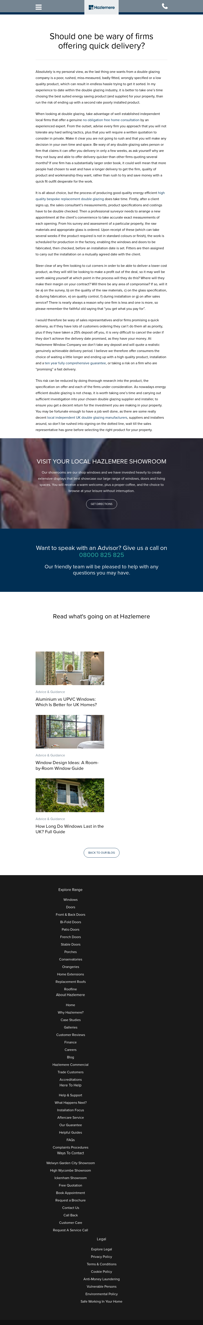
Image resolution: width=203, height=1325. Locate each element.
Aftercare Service (70, 1052)
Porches (70, 887)
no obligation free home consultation (111, 120)
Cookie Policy (101, 1207)
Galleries (70, 962)
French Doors (70, 872)
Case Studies (71, 955)
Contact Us (70, 1143)
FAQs (71, 1075)
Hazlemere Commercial (71, 1000)
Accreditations (71, 1015)
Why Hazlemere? (70, 947)
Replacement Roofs (71, 917)
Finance (70, 977)
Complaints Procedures (70, 1082)
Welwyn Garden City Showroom (70, 1098)
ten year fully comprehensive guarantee (75, 363)
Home (70, 940)
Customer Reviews (70, 970)
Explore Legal (101, 1184)
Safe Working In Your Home (101, 1236)
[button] (101, 504)
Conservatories (70, 894)
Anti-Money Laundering (101, 1214)
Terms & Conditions (101, 1199)
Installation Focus (70, 1045)
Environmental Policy (101, 1229)
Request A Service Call (70, 1165)
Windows (70, 835)
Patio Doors (70, 864)
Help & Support (70, 1030)
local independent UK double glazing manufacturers (87, 417)
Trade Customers (70, 1007)
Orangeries (70, 902)
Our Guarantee (70, 1060)
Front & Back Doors (70, 849)
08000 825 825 (101, 555)
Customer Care (70, 1158)
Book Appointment (70, 1128)
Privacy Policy (101, 1192)
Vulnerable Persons (101, 1221)
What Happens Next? (71, 1038)
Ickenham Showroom (70, 1113)
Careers (70, 985)
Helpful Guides (70, 1067)
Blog (70, 992)
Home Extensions (70, 909)
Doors (70, 842)
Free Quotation (70, 1121)
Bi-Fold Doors (70, 857)
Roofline (70, 924)
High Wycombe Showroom (70, 1106)
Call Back (70, 1150)
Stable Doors (70, 879)
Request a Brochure (70, 1135)
